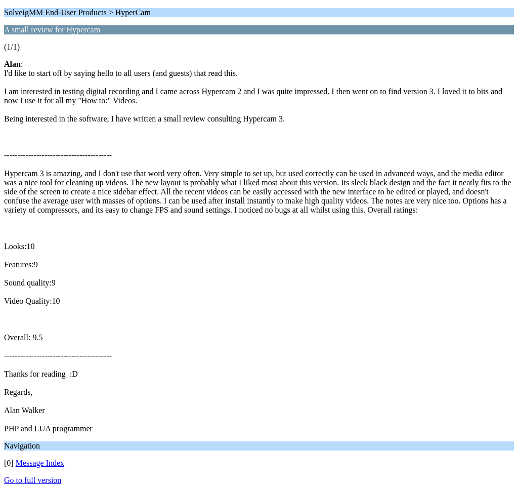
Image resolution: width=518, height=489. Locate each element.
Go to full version (32, 480)
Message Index (40, 463)
